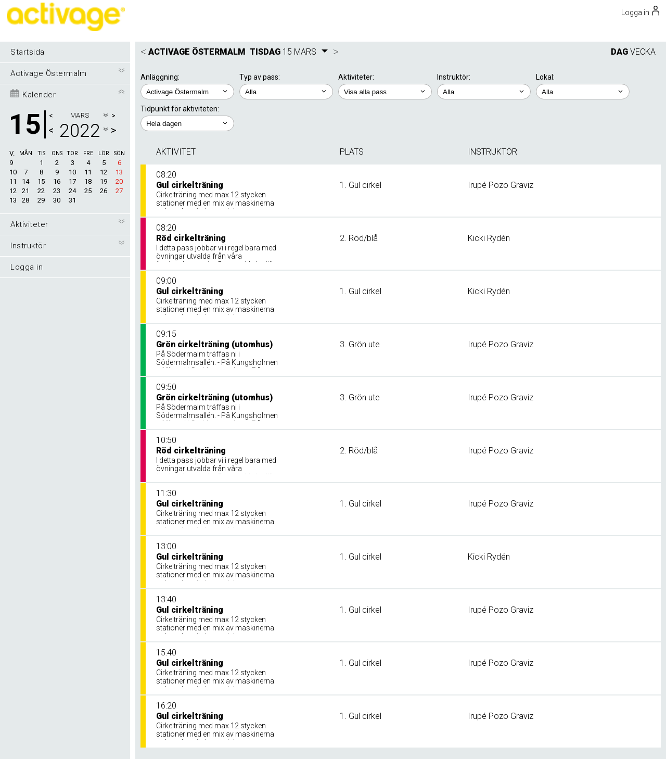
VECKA (643, 52)
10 (13, 172)
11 (13, 181)
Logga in (26, 267)
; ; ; (583, 91)
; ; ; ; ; (385, 91)
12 (13, 191)
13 (13, 200)
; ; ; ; (484, 91)
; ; (286, 91)
